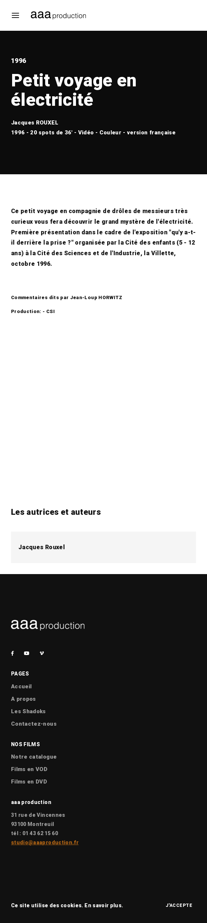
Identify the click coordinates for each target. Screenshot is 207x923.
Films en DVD (29, 781)
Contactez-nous (34, 724)
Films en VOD (29, 769)
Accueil (21, 686)
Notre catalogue (34, 756)
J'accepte (179, 905)
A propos (23, 699)
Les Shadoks (28, 711)
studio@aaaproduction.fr (45, 842)
